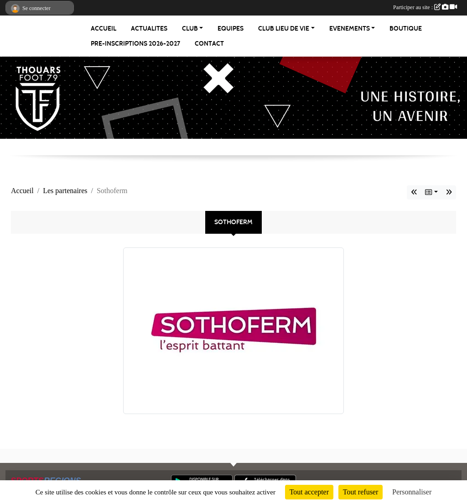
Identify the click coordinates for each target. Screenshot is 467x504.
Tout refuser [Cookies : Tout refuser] (361, 492)
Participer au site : (425, 7)
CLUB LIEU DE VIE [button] (283, 28)
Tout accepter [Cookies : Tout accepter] (309, 492)
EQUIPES (231, 28)
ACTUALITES (149, 28)
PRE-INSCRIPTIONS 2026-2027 (135, 43)
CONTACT (209, 43)
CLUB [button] (190, 28)
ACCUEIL (103, 28)
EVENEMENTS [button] (349, 28)
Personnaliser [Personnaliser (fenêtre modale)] (411, 492)
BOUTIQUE (405, 28)
